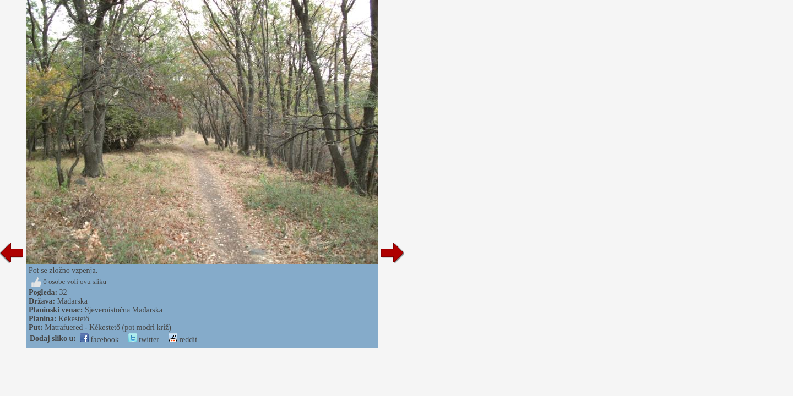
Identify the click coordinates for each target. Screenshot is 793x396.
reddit (183, 340)
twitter (143, 340)
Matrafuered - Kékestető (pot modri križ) (108, 327)
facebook (99, 340)
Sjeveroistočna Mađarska (123, 310)
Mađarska (72, 301)
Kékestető (73, 319)
